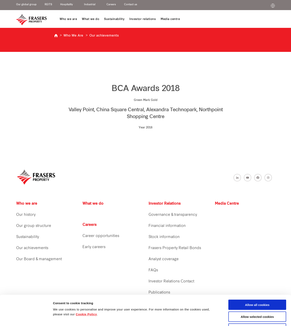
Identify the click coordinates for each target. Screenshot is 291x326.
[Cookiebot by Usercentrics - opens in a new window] (26, 318)
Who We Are (73, 35)
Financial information (167, 226)
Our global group (26, 4)
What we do (92, 204)
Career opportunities (100, 236)
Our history (26, 215)
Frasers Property (56, 35)
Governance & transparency (173, 215)
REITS (48, 4)
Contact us (130, 4)
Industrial (89, 4)
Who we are (26, 204)
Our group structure (33, 226)
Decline (257, 300)
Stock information (164, 237)
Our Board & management (39, 259)
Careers (111, 4)
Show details (212, 318)
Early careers (93, 247)
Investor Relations (165, 204)
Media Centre (227, 204)
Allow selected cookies (257, 288)
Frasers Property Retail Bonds (175, 248)
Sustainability (27, 237)
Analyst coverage (164, 259)
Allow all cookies (257, 276)
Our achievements (104, 35)
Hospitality (66, 4)
